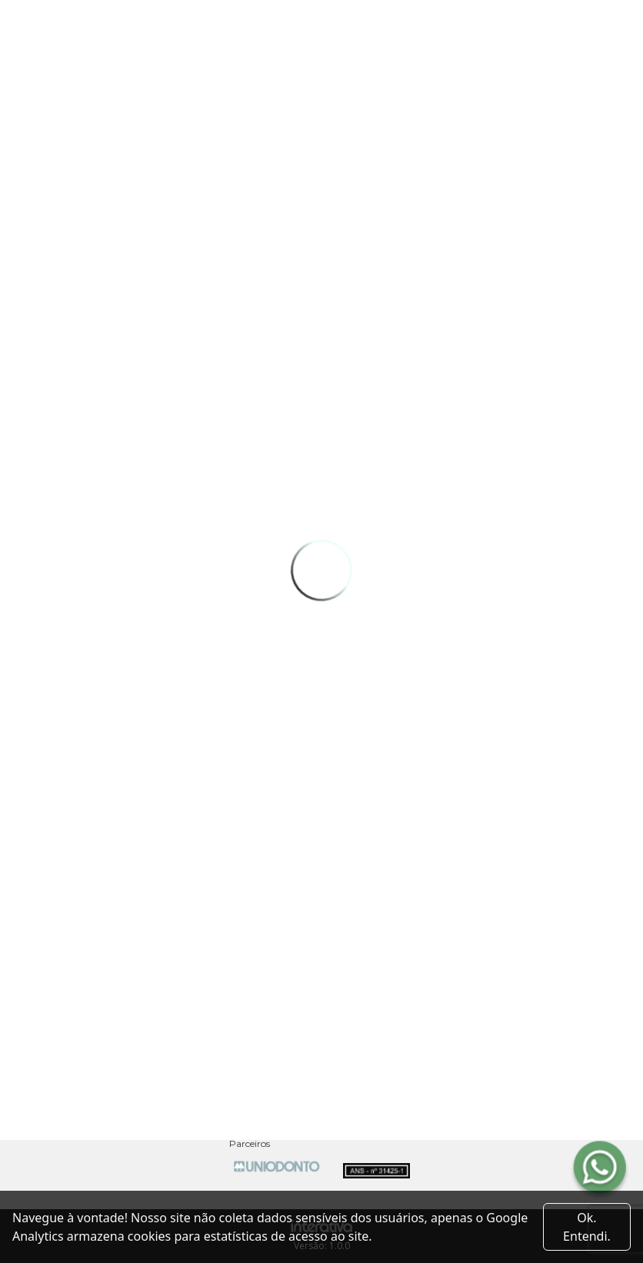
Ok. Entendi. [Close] (587, 1227)
